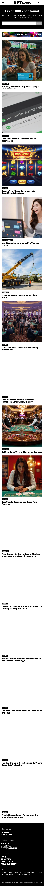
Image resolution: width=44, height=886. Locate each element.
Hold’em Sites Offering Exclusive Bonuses (22, 452)
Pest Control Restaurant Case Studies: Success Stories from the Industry (21, 555)
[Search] (39, 23)
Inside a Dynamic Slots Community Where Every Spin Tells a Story (22, 764)
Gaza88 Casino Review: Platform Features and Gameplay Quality (18, 401)
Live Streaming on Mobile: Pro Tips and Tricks (21, 244)
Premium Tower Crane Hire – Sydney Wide (19, 296)
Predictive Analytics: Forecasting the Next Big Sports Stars (20, 816)
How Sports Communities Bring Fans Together (19, 503)
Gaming (4, 188)
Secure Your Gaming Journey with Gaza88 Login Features (18, 192)
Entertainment (7, 240)
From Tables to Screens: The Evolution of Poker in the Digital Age (22, 659)
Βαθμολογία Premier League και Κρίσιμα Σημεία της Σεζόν (20, 87)
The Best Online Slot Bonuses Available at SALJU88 (22, 711)
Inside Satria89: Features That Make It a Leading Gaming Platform (22, 607)
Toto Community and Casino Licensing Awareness (20, 348)
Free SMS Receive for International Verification (19, 140)
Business (5, 83)
